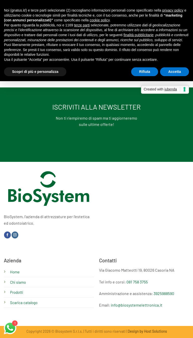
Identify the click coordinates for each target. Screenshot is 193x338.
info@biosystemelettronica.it (136, 305)
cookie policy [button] (100, 20)
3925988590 (164, 293)
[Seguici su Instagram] (15, 234)
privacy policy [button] (172, 10)
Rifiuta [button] (144, 72)
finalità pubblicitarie (138, 35)
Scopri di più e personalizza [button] (35, 72)
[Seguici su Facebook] (7, 234)
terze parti (82, 25)
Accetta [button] (174, 72)
